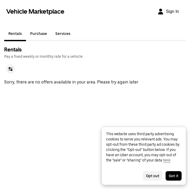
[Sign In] (168, 11)
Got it (173, 176)
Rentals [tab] (15, 34)
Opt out (152, 176)
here (166, 160)
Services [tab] (62, 34)
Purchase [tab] (38, 34)
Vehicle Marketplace (35, 11)
